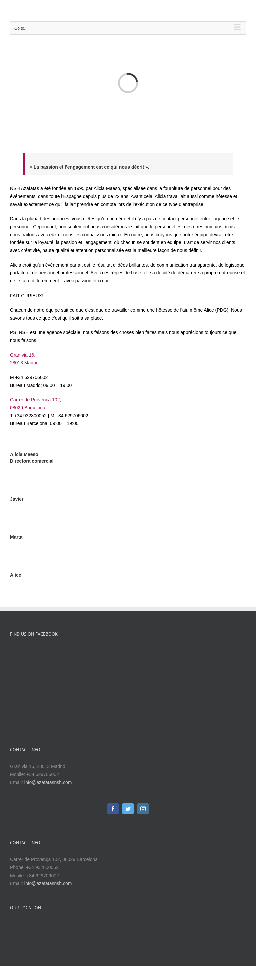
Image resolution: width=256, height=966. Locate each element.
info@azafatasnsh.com (48, 707)
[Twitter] (128, 734)
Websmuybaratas (178, 944)
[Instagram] (143, 734)
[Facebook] (113, 734)
